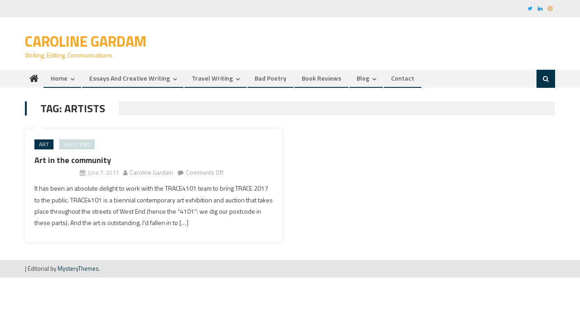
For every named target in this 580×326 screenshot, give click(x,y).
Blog (363, 78)
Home (59, 78)
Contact (402, 78)
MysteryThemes (78, 268)
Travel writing (212, 78)
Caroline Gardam (85, 41)
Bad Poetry (270, 78)
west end (77, 144)
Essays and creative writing (129, 78)
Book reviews (321, 78)
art (44, 144)
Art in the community (72, 160)
